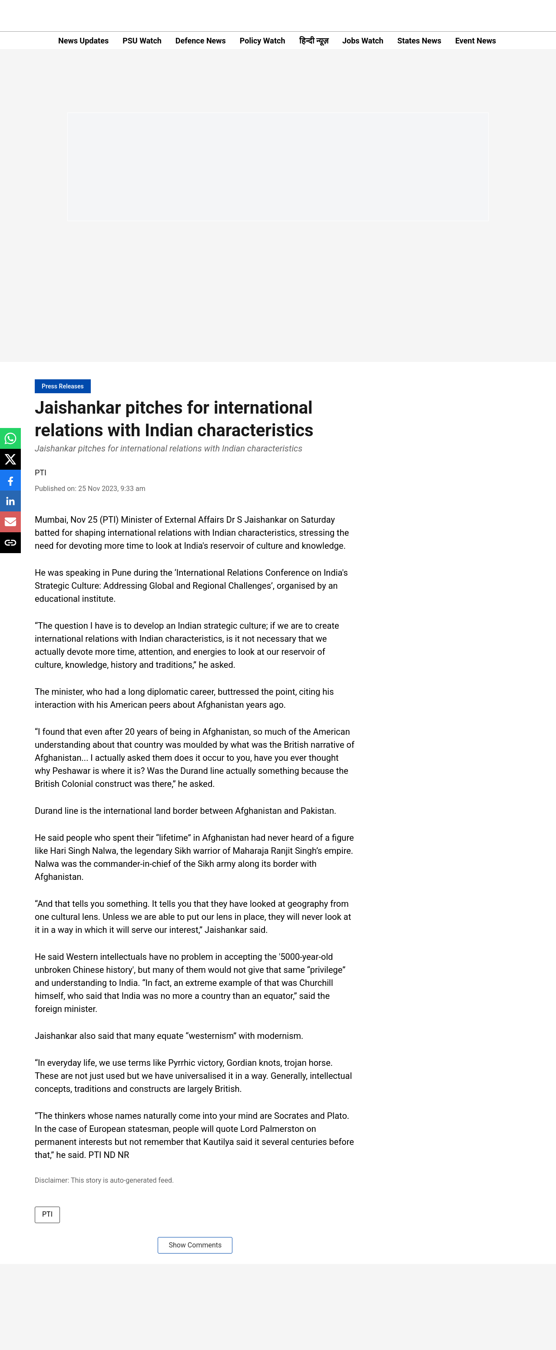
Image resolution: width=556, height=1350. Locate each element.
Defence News (200, 40)
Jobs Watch (363, 40)
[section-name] (63, 386)
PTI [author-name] (40, 472)
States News (419, 40)
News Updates (83, 40)
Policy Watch (262, 40)
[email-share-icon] (10, 526)
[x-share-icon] (10, 464)
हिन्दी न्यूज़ (313, 40)
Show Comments (195, 1245)
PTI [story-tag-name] (47, 1214)
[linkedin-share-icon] (10, 505)
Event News (475, 40)
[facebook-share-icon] (10, 485)
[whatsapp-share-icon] (10, 443)
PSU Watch (142, 40)
